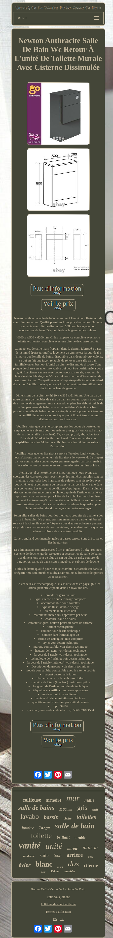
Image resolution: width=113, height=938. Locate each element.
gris (82, 807)
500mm (55, 871)
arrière (75, 855)
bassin (51, 817)
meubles (69, 871)
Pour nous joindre (58, 897)
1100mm (66, 809)
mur (72, 798)
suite (44, 855)
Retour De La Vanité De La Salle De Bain (58, 889)
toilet (60, 866)
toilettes (86, 817)
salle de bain (75, 825)
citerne (91, 865)
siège (90, 856)
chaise (68, 818)
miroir (72, 848)
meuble (80, 838)
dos (73, 863)
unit (95, 809)
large (44, 828)
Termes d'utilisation (58, 911)
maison (90, 847)
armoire (53, 800)
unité (53, 845)
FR (62, 919)
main (89, 800)
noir (43, 872)
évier (25, 865)
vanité (29, 845)
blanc (44, 864)
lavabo (29, 816)
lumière (28, 828)
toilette (41, 835)
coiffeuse (32, 800)
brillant (63, 837)
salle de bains (36, 807)
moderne (29, 856)
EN (55, 919)
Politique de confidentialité (58, 904)
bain (58, 855)
